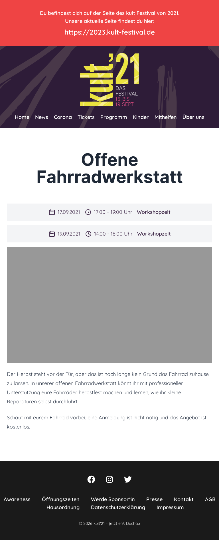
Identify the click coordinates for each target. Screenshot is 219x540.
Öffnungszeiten (61, 499)
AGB (210, 499)
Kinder (141, 117)
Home (22, 117)
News (41, 117)
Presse (154, 499)
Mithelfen (166, 117)
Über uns (193, 117)
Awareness (17, 499)
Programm (113, 117)
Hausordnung (63, 507)
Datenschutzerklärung (118, 507)
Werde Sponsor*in (113, 499)
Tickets (86, 117)
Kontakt (184, 499)
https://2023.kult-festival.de (109, 32)
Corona (63, 117)
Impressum (170, 507)
